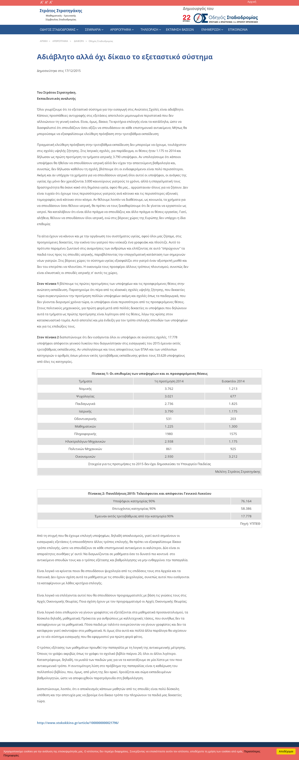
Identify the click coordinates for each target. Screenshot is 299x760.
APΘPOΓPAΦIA (59, 41)
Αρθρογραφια (120, 29)
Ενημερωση (210, 29)
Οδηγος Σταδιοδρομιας (58, 29)
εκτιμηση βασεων (180, 29)
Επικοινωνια (238, 29)
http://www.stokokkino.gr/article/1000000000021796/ (78, 723)
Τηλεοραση (149, 29)
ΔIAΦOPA (78, 41)
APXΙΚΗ (44, 41)
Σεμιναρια (93, 29)
